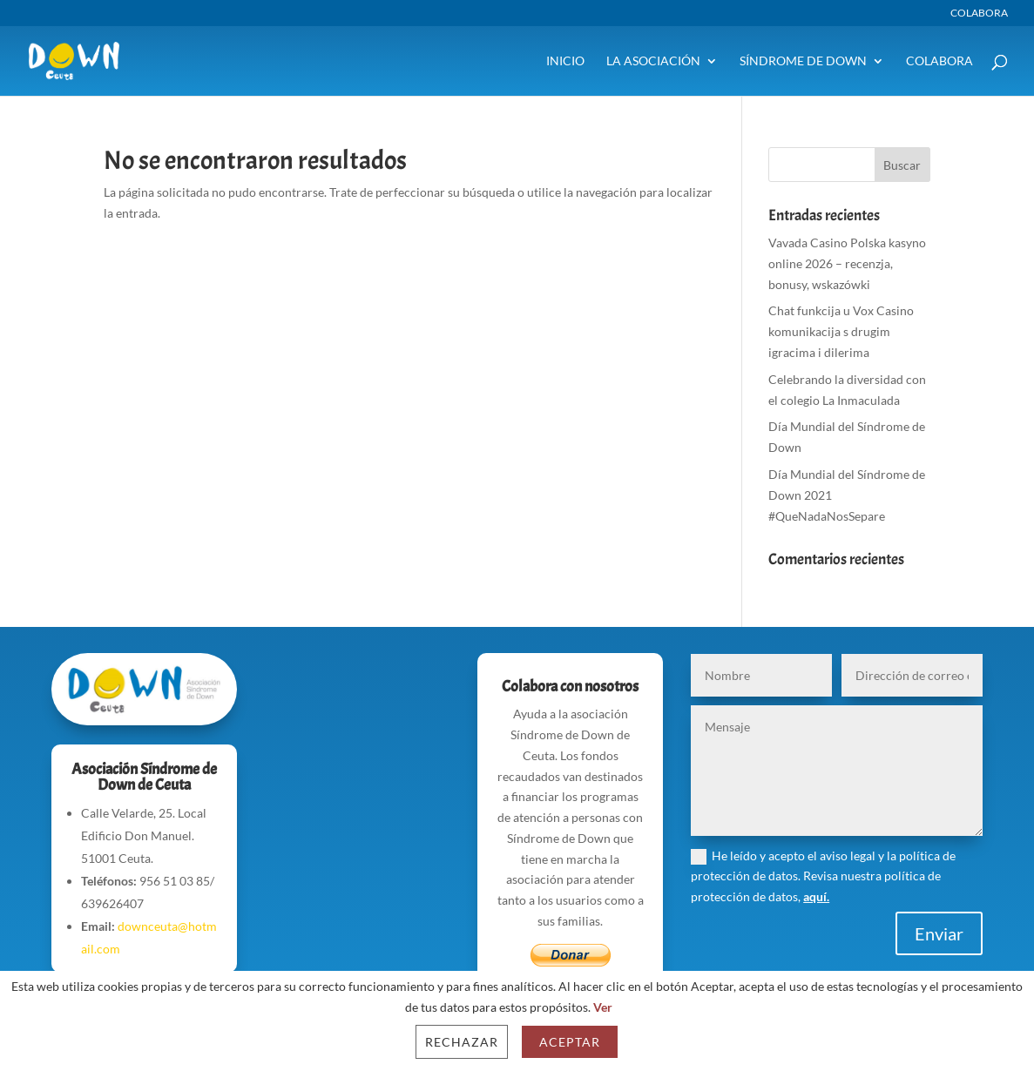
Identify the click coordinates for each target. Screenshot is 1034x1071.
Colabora (979, 13)
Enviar (939, 933)
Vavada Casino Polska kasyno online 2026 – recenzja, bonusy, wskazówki (847, 263)
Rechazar (461, 1041)
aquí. (816, 896)
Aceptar (569, 1041)
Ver (602, 1007)
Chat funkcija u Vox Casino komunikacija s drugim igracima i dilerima (841, 331)
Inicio (565, 61)
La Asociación (653, 61)
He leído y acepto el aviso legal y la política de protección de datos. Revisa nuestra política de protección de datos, (823, 876)
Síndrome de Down (803, 61)
